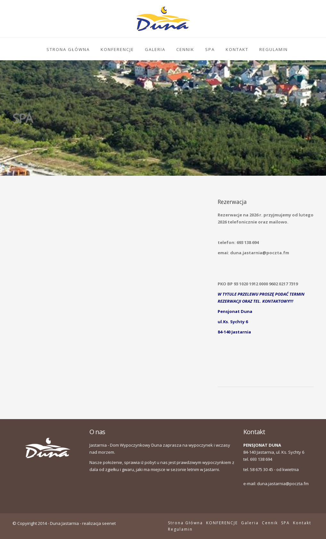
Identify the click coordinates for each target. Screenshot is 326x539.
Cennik (185, 49)
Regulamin (273, 49)
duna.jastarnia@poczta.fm (283, 483)
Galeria (155, 49)
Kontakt (237, 49)
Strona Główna (68, 49)
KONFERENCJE (117, 49)
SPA (210, 49)
